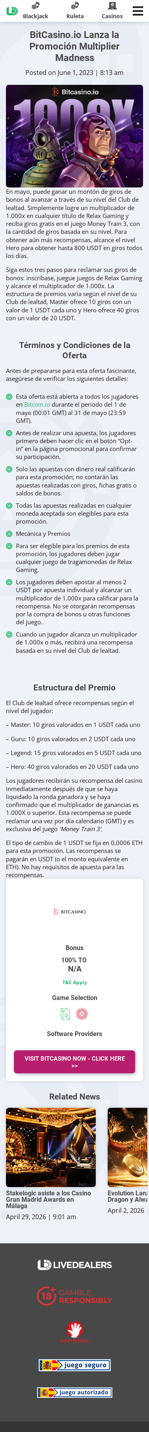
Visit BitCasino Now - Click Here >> (75, 1062)
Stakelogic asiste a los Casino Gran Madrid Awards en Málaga (48, 1199)
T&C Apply (74, 982)
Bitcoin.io (37, 404)
